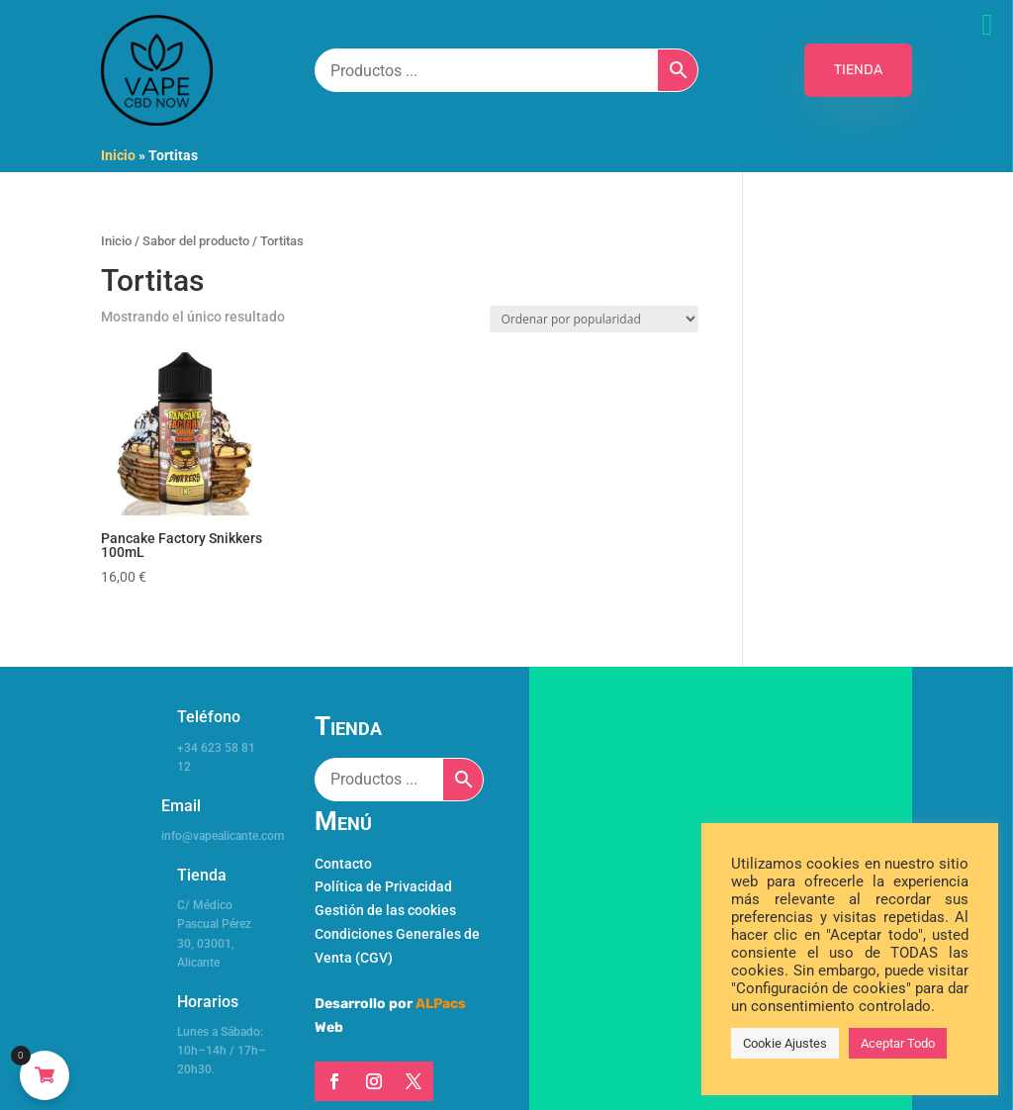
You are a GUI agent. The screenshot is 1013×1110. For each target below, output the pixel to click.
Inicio (118, 155)
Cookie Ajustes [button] (785, 1043)
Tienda (202, 875)
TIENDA (858, 69)
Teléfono (208, 716)
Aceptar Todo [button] (898, 1043)
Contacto (343, 864)
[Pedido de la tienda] (594, 319)
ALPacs (440, 1003)
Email (181, 805)
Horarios (207, 1001)
